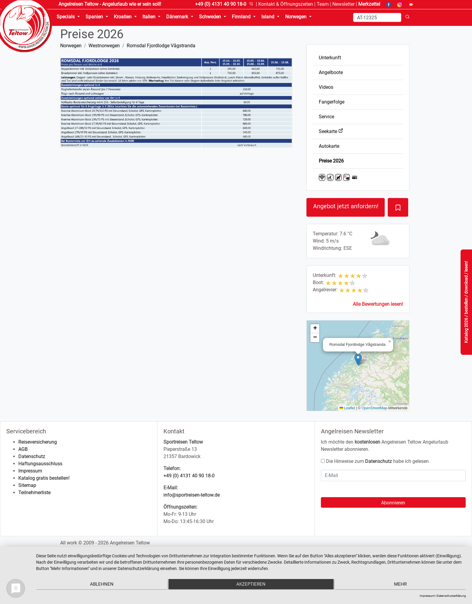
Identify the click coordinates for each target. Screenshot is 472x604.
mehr (402, 584)
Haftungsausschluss (40, 463)
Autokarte (329, 146)
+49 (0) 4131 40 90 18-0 (189, 476)
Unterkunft (330, 57)
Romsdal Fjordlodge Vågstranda (161, 45)
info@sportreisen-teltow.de (191, 495)
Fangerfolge (331, 102)
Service (326, 116)
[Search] (377, 17)
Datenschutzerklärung (451, 595)
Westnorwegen (104, 45)
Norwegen (71, 45)
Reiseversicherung (37, 442)
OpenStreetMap (374, 408)
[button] (358, 359)
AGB (23, 449)
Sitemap (27, 485)
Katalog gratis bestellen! (44, 478)
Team (323, 4)
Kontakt (285, 4)
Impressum (30, 471)
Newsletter (343, 4)
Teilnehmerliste (34, 492)
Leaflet (347, 408)
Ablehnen (100, 584)
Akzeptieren (251, 584)
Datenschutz (31, 456)
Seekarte (331, 131)
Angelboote (331, 72)
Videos (326, 87)
